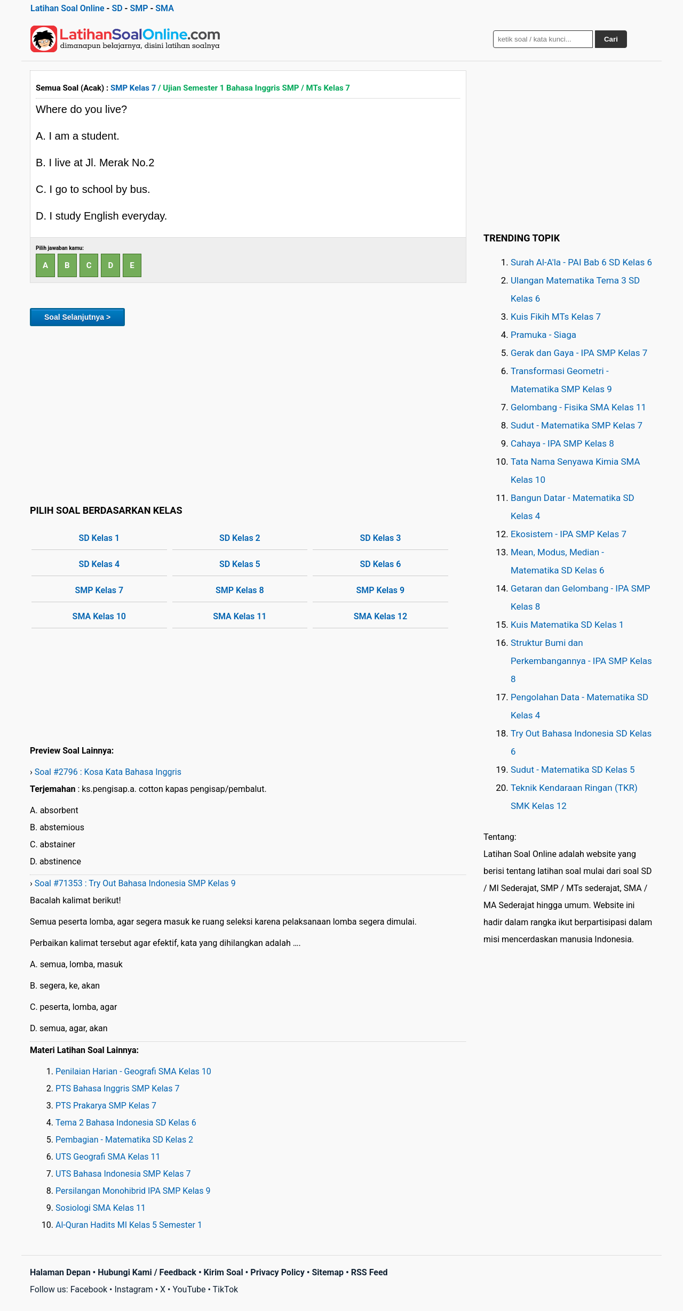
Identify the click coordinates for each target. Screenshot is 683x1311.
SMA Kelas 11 (239, 616)
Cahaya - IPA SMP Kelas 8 (562, 443)
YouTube (188, 1289)
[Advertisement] (248, 413)
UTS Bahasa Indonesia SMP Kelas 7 (123, 1174)
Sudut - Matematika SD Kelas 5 (573, 769)
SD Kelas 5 (239, 564)
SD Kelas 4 (99, 564)
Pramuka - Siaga (543, 334)
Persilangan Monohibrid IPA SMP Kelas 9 (132, 1191)
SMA (164, 8)
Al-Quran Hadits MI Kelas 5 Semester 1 (128, 1225)
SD (117, 8)
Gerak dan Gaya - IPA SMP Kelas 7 (579, 352)
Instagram (133, 1289)
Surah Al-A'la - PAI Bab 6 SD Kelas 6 (581, 262)
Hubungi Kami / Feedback (147, 1272)
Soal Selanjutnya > (77, 317)
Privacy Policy (277, 1272)
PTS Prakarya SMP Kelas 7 (105, 1105)
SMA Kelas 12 (380, 616)
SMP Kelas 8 (240, 590)
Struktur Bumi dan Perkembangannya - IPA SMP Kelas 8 (581, 660)
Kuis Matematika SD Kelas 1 (567, 624)
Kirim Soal (223, 1272)
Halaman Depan (60, 1272)
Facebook (88, 1289)
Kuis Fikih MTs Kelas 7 (556, 316)
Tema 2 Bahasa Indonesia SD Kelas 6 (125, 1123)
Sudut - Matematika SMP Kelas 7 (576, 425)
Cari (611, 39)
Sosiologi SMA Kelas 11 (100, 1208)
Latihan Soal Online (67, 8)
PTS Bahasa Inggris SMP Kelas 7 (117, 1088)
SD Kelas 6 (380, 564)
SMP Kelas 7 (133, 88)
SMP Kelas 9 (380, 590)
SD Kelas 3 (380, 538)
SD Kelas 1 (99, 538)
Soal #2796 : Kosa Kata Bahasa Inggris (108, 772)
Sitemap (328, 1272)
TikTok (226, 1289)
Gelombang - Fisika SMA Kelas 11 (578, 407)
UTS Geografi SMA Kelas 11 (108, 1157)
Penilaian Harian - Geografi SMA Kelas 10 (133, 1071)
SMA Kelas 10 (99, 616)
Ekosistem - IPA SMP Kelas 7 (568, 534)
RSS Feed (369, 1272)
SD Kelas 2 (239, 538)
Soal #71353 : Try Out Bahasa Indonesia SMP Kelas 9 (135, 883)
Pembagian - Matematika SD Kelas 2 (124, 1140)
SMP (139, 8)
